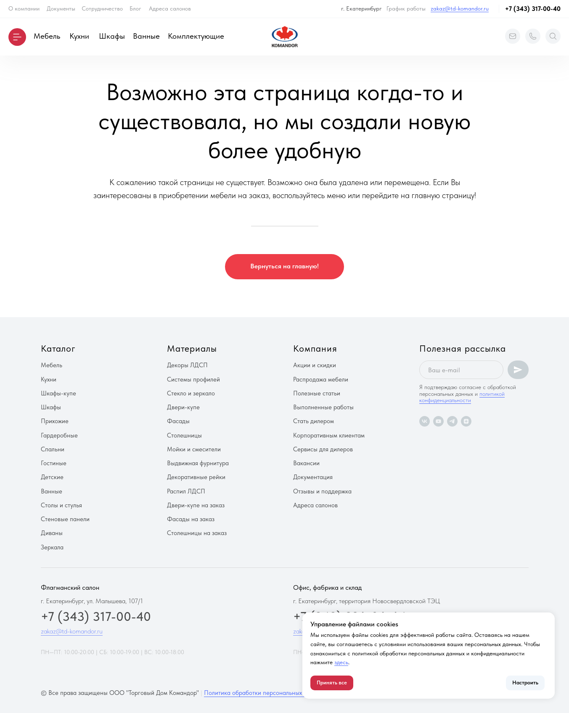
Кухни (79, 36)
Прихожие (55, 421)
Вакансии (306, 463)
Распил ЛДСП (186, 491)
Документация (313, 477)
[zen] (466, 421)
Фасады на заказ (190, 519)
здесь (341, 662)
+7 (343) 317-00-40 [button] (533, 9)
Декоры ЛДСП (187, 365)
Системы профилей (193, 379)
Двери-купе (183, 407)
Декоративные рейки (196, 477)
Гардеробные (59, 435)
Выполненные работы (323, 407)
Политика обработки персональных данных (264, 693)
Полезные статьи (316, 393)
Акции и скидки (314, 365)
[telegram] (452, 421)
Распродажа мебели (320, 379)
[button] (17, 37)
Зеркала (52, 547)
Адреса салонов (170, 8)
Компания (315, 348)
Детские (52, 477)
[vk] (424, 421)
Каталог (58, 348)
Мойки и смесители (194, 449)
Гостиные (53, 463)
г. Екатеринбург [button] (361, 8)
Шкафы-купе (58, 393)
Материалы (192, 348)
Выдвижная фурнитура (198, 463)
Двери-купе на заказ (196, 505)
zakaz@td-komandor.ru (460, 8)
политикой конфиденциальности (462, 396)
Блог (135, 8)
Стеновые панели (65, 519)
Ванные (146, 36)
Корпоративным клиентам (329, 435)
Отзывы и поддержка (322, 491)
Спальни (52, 449)
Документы (61, 8)
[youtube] (438, 421)
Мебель (47, 36)
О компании (24, 8)
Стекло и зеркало (191, 393)
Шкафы (112, 36)
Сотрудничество (102, 8)
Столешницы (184, 435)
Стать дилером (313, 421)
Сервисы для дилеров (323, 449)
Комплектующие (196, 36)
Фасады (178, 421)
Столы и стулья (61, 505)
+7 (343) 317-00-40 (96, 616)
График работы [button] (406, 8)
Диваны (52, 533)
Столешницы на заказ (197, 533)
